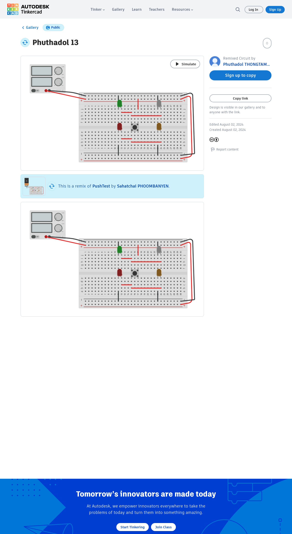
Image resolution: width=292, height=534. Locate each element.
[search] (237, 9)
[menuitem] (97, 9)
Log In (254, 9)
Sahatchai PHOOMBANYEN (143, 186)
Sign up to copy (240, 75)
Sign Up (275, 9)
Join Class (163, 527)
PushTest (101, 186)
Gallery (30, 27)
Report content (223, 149)
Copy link (240, 98)
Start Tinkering (132, 527)
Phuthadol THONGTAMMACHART (255, 64)
